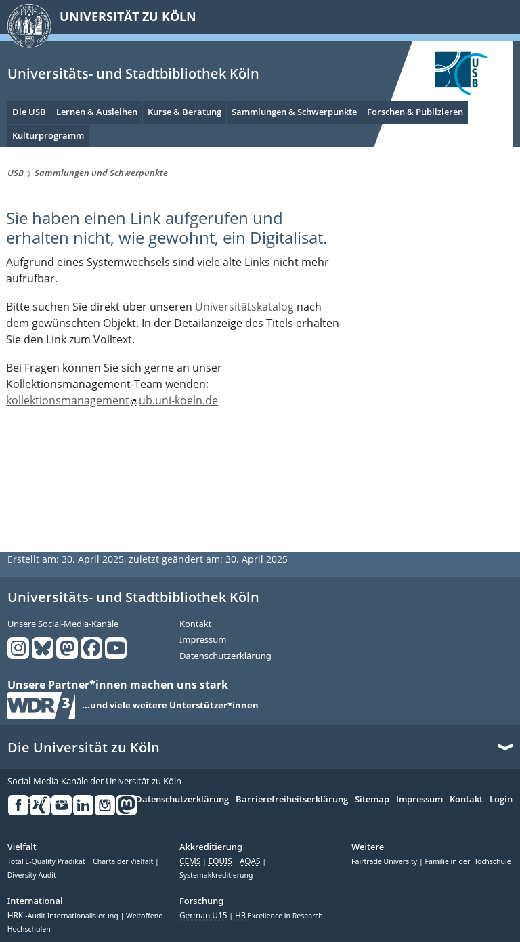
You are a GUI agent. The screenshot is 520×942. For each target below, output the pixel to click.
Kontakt (195, 624)
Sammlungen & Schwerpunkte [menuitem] (294, 112)
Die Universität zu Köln (83, 748)
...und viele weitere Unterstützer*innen (170, 705)
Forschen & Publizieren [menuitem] (415, 112)
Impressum (203, 640)
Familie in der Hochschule (468, 861)
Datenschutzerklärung (225, 656)
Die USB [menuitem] (29, 112)
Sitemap (372, 799)
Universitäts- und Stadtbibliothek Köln (133, 73)
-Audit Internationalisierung (64, 915)
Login (501, 799)
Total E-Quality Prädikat (47, 861)
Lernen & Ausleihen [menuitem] (96, 112)
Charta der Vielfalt (124, 861)
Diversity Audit (31, 875)
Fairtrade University (385, 861)
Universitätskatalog (244, 306)
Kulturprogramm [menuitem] (48, 135)
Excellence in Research (279, 915)
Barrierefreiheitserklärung (292, 799)
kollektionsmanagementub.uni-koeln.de (112, 400)
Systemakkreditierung (216, 875)
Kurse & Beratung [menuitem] (184, 112)
